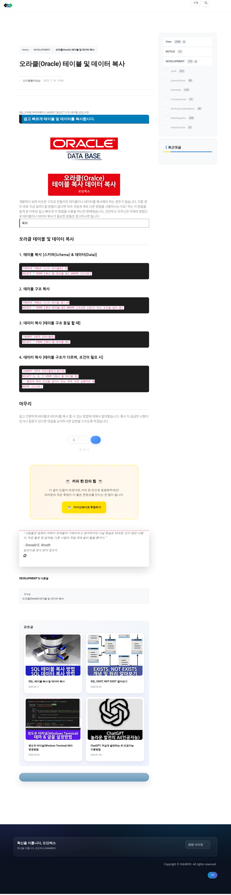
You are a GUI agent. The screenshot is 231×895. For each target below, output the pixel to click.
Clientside (180, 90)
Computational (182, 99)
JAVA (178, 71)
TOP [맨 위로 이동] (212, 876)
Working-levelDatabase (186, 109)
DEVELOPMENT (181, 61)
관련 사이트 (198, 845)
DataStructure (182, 127)
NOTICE (174, 52)
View (175, 42)
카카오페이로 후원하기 (87, 507)
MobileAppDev (183, 118)
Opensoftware (182, 80)
